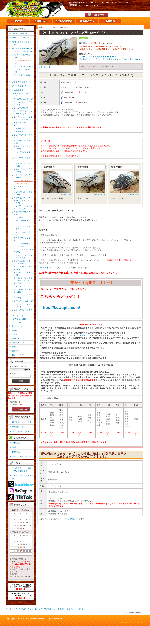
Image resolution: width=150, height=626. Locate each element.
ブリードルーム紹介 (20, 431)
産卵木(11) (16, 330)
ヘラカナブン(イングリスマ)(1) (23, 250)
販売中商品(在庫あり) (21, 37)
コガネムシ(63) (19, 319)
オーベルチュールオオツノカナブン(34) (23, 118)
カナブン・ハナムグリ (100, 59)
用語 (14, 447)
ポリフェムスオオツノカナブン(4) (23, 262)
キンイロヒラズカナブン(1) (23, 141)
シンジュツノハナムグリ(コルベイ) (127, 59)
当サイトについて (35, 609)
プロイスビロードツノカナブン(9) (23, 245)
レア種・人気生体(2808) (22, 48)
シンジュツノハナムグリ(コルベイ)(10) (23, 182)
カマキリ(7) (18, 316)
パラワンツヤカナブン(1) (23, 222)
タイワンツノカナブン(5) (23, 187)
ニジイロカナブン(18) (23, 217)
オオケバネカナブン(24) (22, 124)
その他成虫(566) (19, 90)
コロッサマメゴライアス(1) (23, 159)
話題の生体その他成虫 (106, 56)
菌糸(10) (16, 338)
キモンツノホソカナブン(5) (23, 136)
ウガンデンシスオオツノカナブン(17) (23, 112)
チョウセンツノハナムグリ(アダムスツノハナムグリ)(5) (23, 200)
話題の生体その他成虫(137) (22, 62)
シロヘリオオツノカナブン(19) (23, 176)
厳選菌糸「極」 (19, 427)
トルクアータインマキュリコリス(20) (23, 207)
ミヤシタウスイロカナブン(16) (23, 291)
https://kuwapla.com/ (60, 308)
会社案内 (22, 609)
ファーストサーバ (137, 622)
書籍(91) (16, 347)
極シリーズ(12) (18, 355)
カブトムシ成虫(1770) (21, 82)
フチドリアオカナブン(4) (23, 239)
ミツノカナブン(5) (21, 286)
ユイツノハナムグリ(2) (23, 301)
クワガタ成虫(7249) (20, 86)
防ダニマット (80, 335)
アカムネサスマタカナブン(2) (23, 103)
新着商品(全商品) (19, 33)
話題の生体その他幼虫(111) (22, 76)
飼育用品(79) (17, 351)
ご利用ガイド (44, 268)
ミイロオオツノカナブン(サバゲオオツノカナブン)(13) (23, 280)
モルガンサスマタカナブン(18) (23, 296)
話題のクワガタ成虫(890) (21, 56)
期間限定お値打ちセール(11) (22, 43)
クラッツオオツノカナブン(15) (23, 147)
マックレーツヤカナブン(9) (23, 273)
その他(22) (17, 322)
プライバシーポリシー (76, 609)
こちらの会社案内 (67, 519)
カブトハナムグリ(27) (23, 128)
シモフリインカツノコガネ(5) (23, 164)
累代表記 (16, 443)
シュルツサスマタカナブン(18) (23, 170)
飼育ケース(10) (18, 342)
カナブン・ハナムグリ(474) (22, 94)
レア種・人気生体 (86, 56)
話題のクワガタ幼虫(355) (21, 70)
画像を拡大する (44, 67)
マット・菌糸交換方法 (21, 456)
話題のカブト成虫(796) (23, 51)
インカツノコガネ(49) (23, 108)
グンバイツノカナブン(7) (23, 153)
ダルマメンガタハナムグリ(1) (23, 193)
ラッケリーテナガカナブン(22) (23, 305)
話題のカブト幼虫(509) (23, 66)
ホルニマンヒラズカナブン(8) (23, 268)
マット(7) (16, 334)
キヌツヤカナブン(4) (22, 131)
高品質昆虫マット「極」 (22, 422)
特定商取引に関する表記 (54, 609)
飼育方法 (16, 452)
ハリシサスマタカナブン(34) (23, 227)
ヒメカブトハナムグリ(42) (23, 233)
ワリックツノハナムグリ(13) (23, 311)
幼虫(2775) (17, 326)
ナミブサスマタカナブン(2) (23, 213)
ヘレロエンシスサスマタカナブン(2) (23, 256)
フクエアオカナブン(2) (23, 99)
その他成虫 (84, 59)
